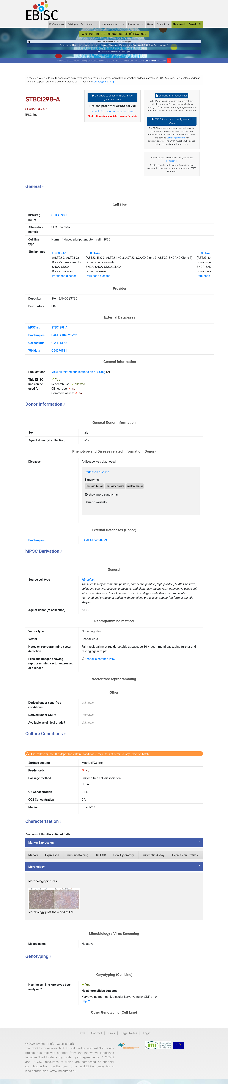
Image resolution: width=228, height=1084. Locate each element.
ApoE (165, 47)
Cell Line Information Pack (171, 100)
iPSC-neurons (56, 24)
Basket (195, 24)
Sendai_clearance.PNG (100, 663)
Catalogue (75, 24)
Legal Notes (150, 65)
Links (111, 1038)
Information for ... (112, 24)
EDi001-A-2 (93, 258)
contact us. (171, 165)
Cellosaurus (36, 348)
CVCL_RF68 (59, 348)
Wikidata (34, 355)
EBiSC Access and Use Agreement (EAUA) (171, 126)
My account (179, 24)
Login (147, 1038)
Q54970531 (59, 355)
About (92, 24)
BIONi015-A (147, 47)
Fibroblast (88, 584)
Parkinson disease (64, 280)
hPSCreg (34, 332)
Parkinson (158, 47)
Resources (136, 24)
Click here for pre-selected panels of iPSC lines (114, 33)
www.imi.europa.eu (63, 1076)
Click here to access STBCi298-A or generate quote (112, 102)
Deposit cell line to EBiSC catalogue (114, 55)
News (150, 24)
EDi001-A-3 (204, 258)
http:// (86, 1006)
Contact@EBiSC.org (103, 86)
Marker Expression (41, 847)
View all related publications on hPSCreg (78, 376)
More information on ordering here (112, 116)
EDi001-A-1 (59, 258)
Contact (163, 24)
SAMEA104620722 (64, 340)
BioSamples (36, 340)
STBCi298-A (59, 220)
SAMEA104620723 (94, 545)
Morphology (36, 871)
